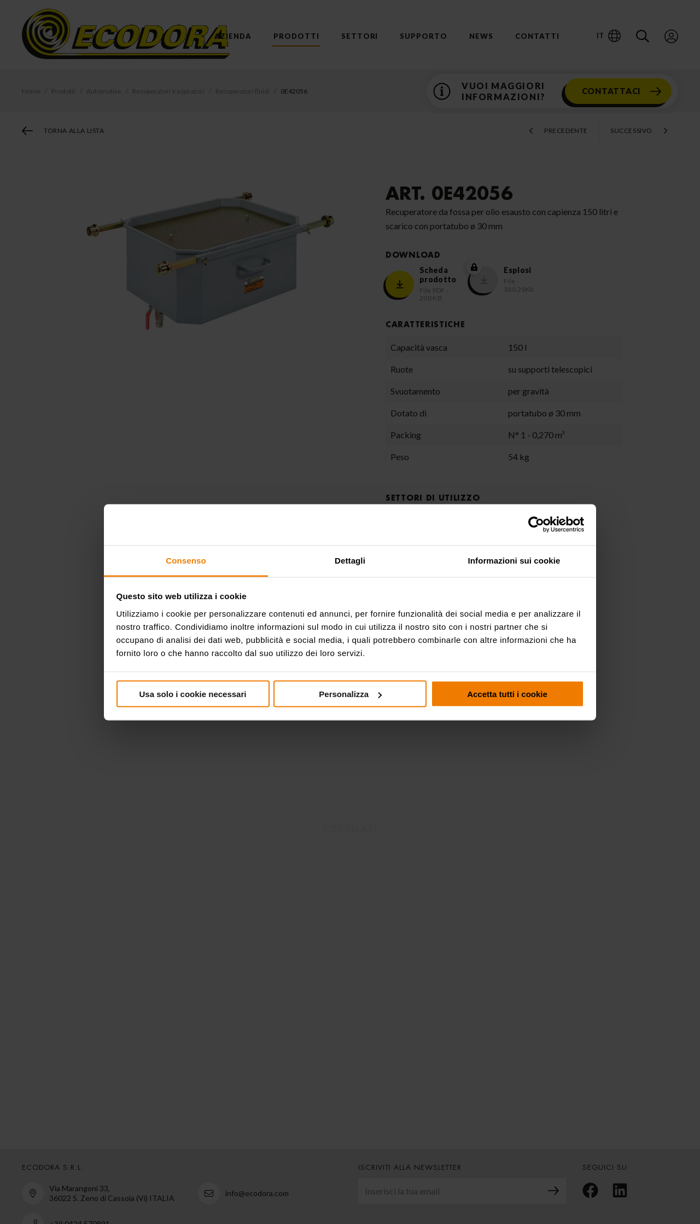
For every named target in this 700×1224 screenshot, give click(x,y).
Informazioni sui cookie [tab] (514, 560)
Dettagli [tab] (350, 560)
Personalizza (350, 694)
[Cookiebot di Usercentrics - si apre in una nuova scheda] (536, 525)
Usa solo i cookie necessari (193, 694)
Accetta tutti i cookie (507, 694)
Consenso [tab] (186, 560)
